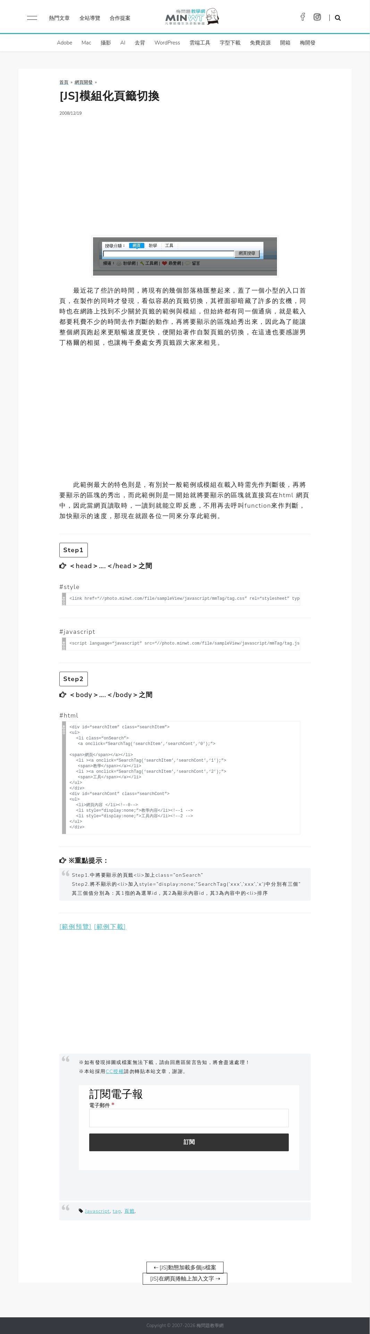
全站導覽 (89, 18)
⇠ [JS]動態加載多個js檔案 (185, 1267)
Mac (86, 42)
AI (123, 42)
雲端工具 (200, 42)
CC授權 (115, 1071)
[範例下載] (110, 927)
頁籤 (129, 1211)
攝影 (106, 42)
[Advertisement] (184, 171)
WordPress (167, 42)
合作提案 (120, 18)
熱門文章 (59, 18)
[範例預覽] (75, 927)
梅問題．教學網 (191, 18)
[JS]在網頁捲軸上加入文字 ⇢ (185, 1279)
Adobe (64, 42)
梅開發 (308, 42)
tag (117, 1211)
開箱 (285, 42)
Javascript (97, 1211)
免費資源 (260, 42)
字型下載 (230, 42)
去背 (140, 42)
